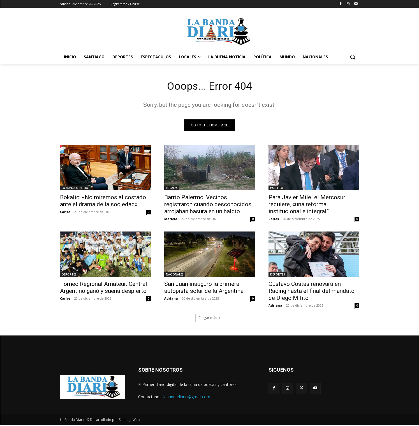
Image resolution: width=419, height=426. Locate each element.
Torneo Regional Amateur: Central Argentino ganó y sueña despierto (103, 288)
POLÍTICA (276, 189)
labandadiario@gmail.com (186, 397)
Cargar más (209, 318)
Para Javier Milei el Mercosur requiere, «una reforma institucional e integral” (306, 205)
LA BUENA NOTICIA (75, 189)
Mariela (170, 220)
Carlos (65, 213)
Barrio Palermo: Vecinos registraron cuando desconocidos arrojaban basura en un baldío (207, 205)
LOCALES (172, 189)
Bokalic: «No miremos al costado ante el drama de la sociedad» (103, 202)
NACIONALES (175, 275)
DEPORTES (69, 275)
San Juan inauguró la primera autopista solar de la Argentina (204, 288)
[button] (352, 57)
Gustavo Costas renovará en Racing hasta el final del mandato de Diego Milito (311, 292)
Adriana (171, 299)
